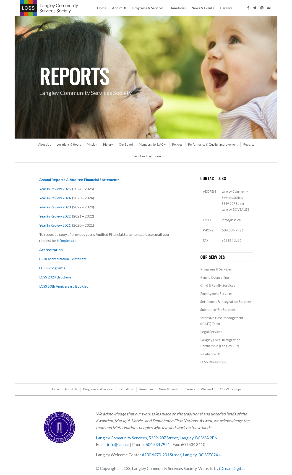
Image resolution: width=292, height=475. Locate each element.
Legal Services (211, 332)
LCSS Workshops (213, 362)
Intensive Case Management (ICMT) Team (221, 321)
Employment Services (216, 293)
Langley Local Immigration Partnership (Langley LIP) (220, 343)
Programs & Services (216, 269)
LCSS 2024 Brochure (55, 277)
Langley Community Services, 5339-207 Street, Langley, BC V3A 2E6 (156, 437)
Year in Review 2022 (55, 216)
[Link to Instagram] (261, 7)
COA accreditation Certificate (63, 259)
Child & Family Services (217, 285)
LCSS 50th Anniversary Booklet (63, 286)
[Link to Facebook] (248, 7)
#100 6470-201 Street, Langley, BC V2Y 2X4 (181, 454)
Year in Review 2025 (55, 188)
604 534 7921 (233, 230)
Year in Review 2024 (55, 198)
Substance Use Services (218, 309)
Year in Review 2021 (55, 225)
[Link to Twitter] (255, 7)
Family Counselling (214, 277)
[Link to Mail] (268, 7)
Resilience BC (210, 354)
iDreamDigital (231, 468)
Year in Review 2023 (55, 207)
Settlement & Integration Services (226, 301)
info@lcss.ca (66, 240)
